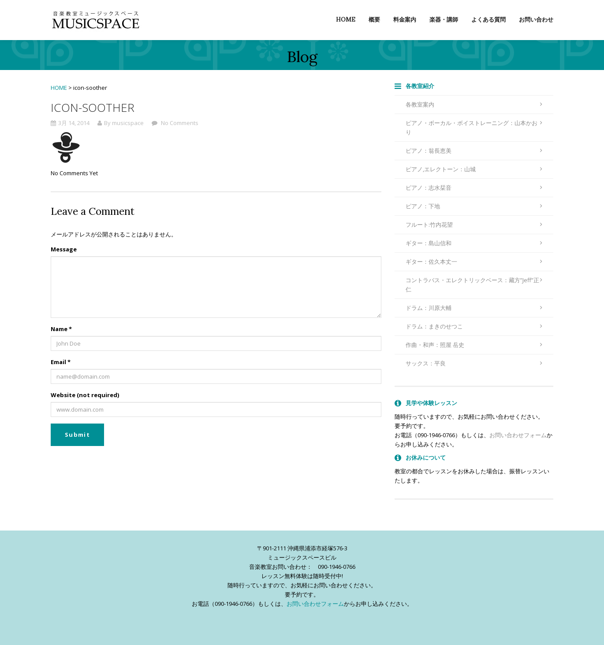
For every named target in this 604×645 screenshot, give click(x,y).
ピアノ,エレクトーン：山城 (474, 169)
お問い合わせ (536, 19)
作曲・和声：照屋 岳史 (474, 345)
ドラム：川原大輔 (474, 308)
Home (345, 19)
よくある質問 (488, 19)
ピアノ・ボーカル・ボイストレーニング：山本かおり (474, 127)
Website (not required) (85, 395)
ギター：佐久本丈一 (474, 261)
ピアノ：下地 (474, 206)
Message (64, 249)
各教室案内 (474, 104)
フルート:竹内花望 (474, 225)
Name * (61, 329)
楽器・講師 (443, 19)
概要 (374, 19)
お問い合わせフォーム (518, 435)
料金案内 (404, 19)
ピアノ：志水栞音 (474, 188)
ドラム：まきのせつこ (474, 326)
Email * (61, 362)
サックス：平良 (474, 363)
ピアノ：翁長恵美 (474, 151)
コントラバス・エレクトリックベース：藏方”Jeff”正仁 (474, 284)
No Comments (179, 123)
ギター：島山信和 (474, 243)
